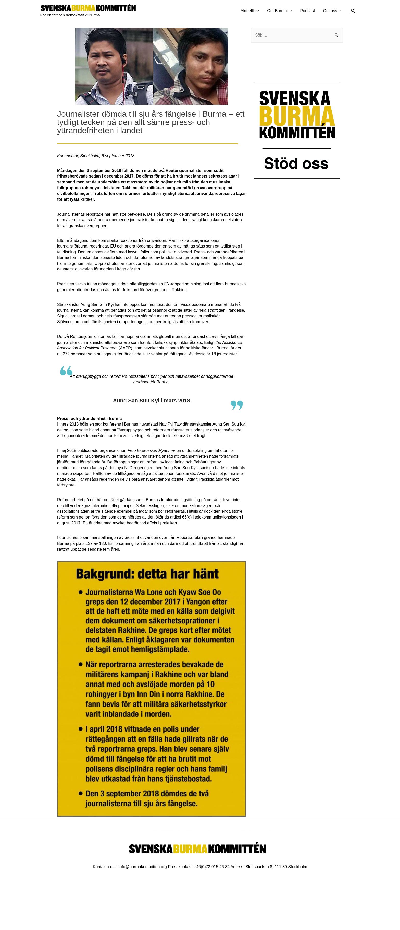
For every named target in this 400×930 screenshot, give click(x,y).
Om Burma (277, 11)
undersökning (194, 450)
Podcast (307, 11)
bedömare (201, 304)
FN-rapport (174, 284)
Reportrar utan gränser (197, 537)
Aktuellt (247, 11)
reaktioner (129, 240)
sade (83, 430)
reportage (95, 214)
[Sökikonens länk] (353, 11)
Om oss (330, 11)
